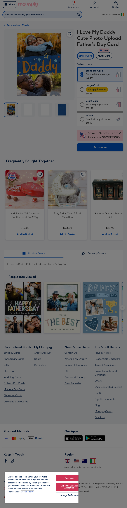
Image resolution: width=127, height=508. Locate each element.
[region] (41, 487)
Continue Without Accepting (69, 487)
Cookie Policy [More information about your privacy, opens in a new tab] (27, 492)
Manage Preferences (69, 495)
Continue (69, 478)
